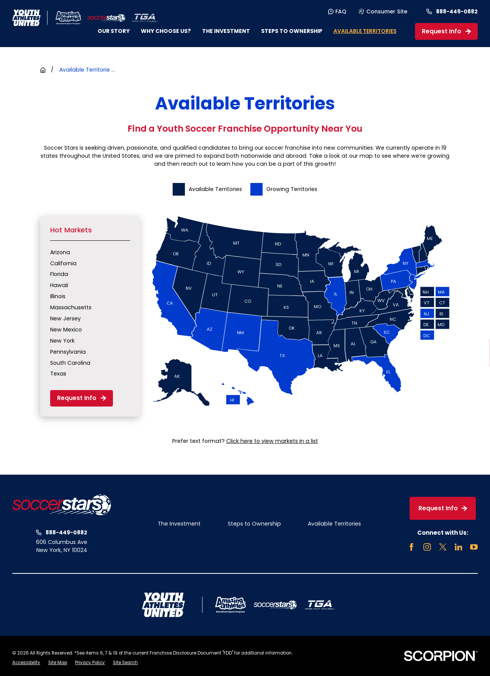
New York (62, 341)
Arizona (60, 252)
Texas (58, 373)
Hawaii (59, 285)
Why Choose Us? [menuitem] (166, 31)
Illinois (57, 296)
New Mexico (66, 329)
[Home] (106, 18)
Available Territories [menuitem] (365, 31)
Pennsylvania (68, 352)
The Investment (179, 523)
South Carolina (70, 363)
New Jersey (65, 318)
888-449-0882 (457, 11)
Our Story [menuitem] (114, 31)
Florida (59, 274)
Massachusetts (70, 307)
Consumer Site (383, 11)
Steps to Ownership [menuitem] (291, 31)
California (63, 263)
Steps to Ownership (254, 523)
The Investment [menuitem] (226, 31)
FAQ (337, 11)
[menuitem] (26, 663)
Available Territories (334, 523)
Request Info (446, 31)
